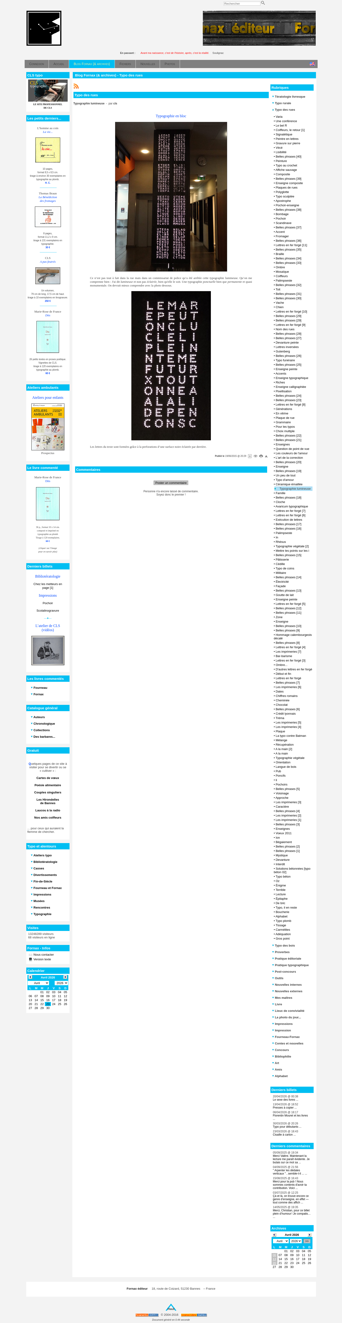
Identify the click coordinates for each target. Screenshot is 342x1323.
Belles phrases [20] (289, 462)
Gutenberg (283, 351)
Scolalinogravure (48, 610)
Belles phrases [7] (288, 682)
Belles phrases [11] (289, 612)
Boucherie (282, 912)
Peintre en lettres (287, 139)
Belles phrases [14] (289, 577)
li (276, 780)
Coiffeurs (282, 276)
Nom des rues (285, 329)
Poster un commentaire (170, 483)
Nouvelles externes (287, 991)
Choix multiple (285, 431)
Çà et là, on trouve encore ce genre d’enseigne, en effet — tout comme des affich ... (291, 1199)
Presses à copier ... (285, 1107)
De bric (280, 903)
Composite (283, 174)
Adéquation (283, 934)
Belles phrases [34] (289, 258)
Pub (278, 771)
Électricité (282, 581)
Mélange (281, 740)
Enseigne (282, 466)
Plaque (280, 731)
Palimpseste (284, 280)
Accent (280, 232)
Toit (278, 289)
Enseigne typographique (292, 378)
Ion (278, 837)
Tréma (280, 718)
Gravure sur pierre (288, 143)
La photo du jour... (286, 1017)
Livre (277, 1004)
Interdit (280, 864)
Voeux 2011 (284, 833)
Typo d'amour (285, 480)
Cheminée (282, 700)
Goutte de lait (285, 595)
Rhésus (281, 542)
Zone (279, 617)
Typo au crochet (286, 165)
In (277, 537)
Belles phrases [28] (289, 333)
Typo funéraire (285, 360)
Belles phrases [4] (288, 811)
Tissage (281, 925)
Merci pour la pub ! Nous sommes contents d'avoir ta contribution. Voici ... (290, 1185)
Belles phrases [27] (289, 338)
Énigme (281, 885)
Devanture (283, 859)
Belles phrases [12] (289, 608)
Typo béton (283, 876)
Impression (281, 1030)
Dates (280, 691)
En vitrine (282, 413)
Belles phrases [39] (289, 178)
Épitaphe (282, 898)
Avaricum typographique (292, 506)
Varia (279, 116)
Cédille (280, 564)
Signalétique (284, 134)
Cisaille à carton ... (284, 1134)
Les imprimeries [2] (288, 815)
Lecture (281, 894)
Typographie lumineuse (295, 488)
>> (307, 1241)
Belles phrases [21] (289, 440)
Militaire (281, 573)
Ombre (280, 267)
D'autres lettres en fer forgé (294, 669)
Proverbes (281, 952)
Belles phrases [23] (289, 400)
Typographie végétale (290, 758)
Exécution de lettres (289, 519)
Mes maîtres (282, 997)
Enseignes (283, 444)
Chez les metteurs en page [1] (47, 585)
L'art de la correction (289, 457)
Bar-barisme (284, 656)
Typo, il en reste (286, 907)
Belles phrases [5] (288, 789)
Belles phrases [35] (289, 249)
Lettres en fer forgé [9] (290, 325)
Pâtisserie (282, 559)
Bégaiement (284, 842)
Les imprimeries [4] (288, 727)
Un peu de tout (286, 475)
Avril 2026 (292, 1235)
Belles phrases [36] (289, 240)
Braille (280, 254)
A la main (282, 753)
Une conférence (286, 121)
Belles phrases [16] (289, 528)
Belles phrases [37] (289, 227)
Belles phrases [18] (289, 497)
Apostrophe (283, 201)
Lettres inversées (287, 347)
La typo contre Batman (291, 735)
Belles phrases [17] (289, 524)
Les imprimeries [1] (288, 820)
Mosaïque (282, 271)
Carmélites (283, 929)
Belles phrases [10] (289, 626)
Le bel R (281, 125)
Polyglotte (282, 192)
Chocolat (282, 704)
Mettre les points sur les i (292, 550)
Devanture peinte (287, 342)
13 (274, 1259)
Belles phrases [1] (288, 851)
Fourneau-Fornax (286, 1037)
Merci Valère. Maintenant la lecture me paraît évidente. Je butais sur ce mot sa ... (291, 1159)
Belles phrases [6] (288, 709)
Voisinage (282, 793)
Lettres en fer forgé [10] (291, 311)
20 (274, 1263)
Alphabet (281, 916)
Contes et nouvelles (287, 1043)
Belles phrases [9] (288, 630)
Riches (280, 382)
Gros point (283, 938)
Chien (280, 307)
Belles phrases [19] (289, 471)
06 (274, 1255)
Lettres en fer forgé (288, 678)
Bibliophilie (281, 1056)
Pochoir (48, 603)
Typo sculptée (285, 196)
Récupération (285, 744)
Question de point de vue (292, 449)
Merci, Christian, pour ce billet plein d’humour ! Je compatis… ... (292, 1214)
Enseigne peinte (286, 369)
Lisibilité (281, 152)
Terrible (281, 890)
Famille (281, 493)
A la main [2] (284, 749)
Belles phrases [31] (289, 294)
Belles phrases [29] (289, 316)
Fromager (282, 236)
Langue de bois (286, 766)
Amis (277, 1069)
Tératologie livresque (288, 96)
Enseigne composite (289, 183)
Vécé (279, 147)
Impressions (282, 1024)
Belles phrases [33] (289, 263)
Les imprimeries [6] (288, 687)
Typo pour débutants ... (287, 1126)
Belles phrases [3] (288, 824)
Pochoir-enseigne (287, 205)
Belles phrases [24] (289, 395)
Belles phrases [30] (289, 298)
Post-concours (284, 971)
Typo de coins (285, 568)
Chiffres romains (287, 696)
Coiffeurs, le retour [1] (290, 130)
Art (275, 1063)
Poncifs (281, 775)
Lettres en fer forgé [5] (290, 604)
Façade (281, 586)
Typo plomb (283, 921)
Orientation (283, 762)
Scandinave (284, 223)
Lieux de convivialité (288, 1011)
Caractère (282, 806)
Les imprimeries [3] (288, 802)
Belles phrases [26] (289, 356)
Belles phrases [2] (288, 846)
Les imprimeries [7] (288, 651)
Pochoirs (282, 784)
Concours (280, 1050)
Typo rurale (281, 103)
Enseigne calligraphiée (291, 387)
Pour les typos (285, 426)
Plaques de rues (287, 187)
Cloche (280, 502)
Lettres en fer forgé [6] (290, 515)
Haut (171, 1309)
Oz (278, 881)
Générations (284, 409)
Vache (280, 302)
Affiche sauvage (286, 170)
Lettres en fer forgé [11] (291, 245)
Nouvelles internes (287, 984)
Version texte (42, 959)
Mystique (282, 855)
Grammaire (283, 422)
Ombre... (282, 665)
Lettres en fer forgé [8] (290, 404)
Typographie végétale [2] (292, 546)
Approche (282, 797)
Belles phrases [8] (288, 642)
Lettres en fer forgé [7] (290, 511)
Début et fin (283, 673)
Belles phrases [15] (289, 555)
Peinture (281, 161)
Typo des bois (283, 945)
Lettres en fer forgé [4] (290, 647)
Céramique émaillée (289, 484)
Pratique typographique (290, 965)
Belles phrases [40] (289, 156)
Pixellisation (284, 391)
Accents (281, 373)
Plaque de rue (285, 418)
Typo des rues (283, 109)
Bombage (282, 214)
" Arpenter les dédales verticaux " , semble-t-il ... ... (290, 1172)
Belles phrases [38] (289, 209)
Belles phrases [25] (289, 364)
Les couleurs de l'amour (292, 453)
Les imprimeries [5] (288, 722)
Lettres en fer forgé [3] (290, 660)
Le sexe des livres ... (285, 1099)
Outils (277, 978)
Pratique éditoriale (286, 958)
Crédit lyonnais (286, 713)
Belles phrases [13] (289, 590)
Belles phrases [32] (289, 285)
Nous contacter (43, 954)
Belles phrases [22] (289, 435)
